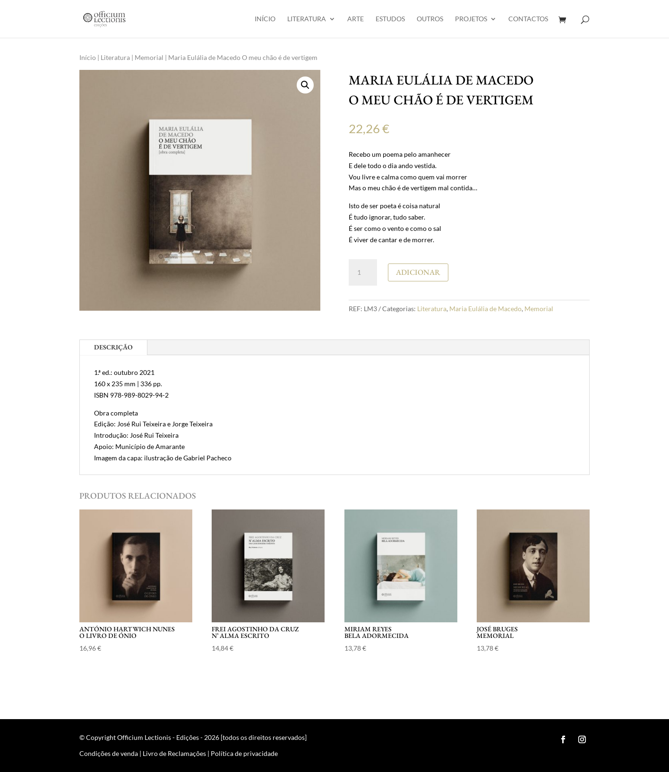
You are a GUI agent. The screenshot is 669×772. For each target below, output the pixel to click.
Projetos (471, 19)
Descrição (113, 347)
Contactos (528, 19)
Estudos (390, 19)
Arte (355, 19)
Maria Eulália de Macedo (485, 309)
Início (265, 19)
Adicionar (418, 272)
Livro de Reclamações (174, 753)
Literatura (306, 19)
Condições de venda (108, 753)
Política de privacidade (244, 753)
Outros (430, 19)
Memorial (149, 57)
